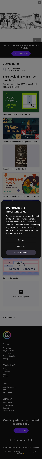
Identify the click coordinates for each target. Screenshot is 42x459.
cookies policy (15, 233)
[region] (21, 229)
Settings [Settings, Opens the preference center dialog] (21, 240)
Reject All (21, 246)
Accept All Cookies (21, 252)
